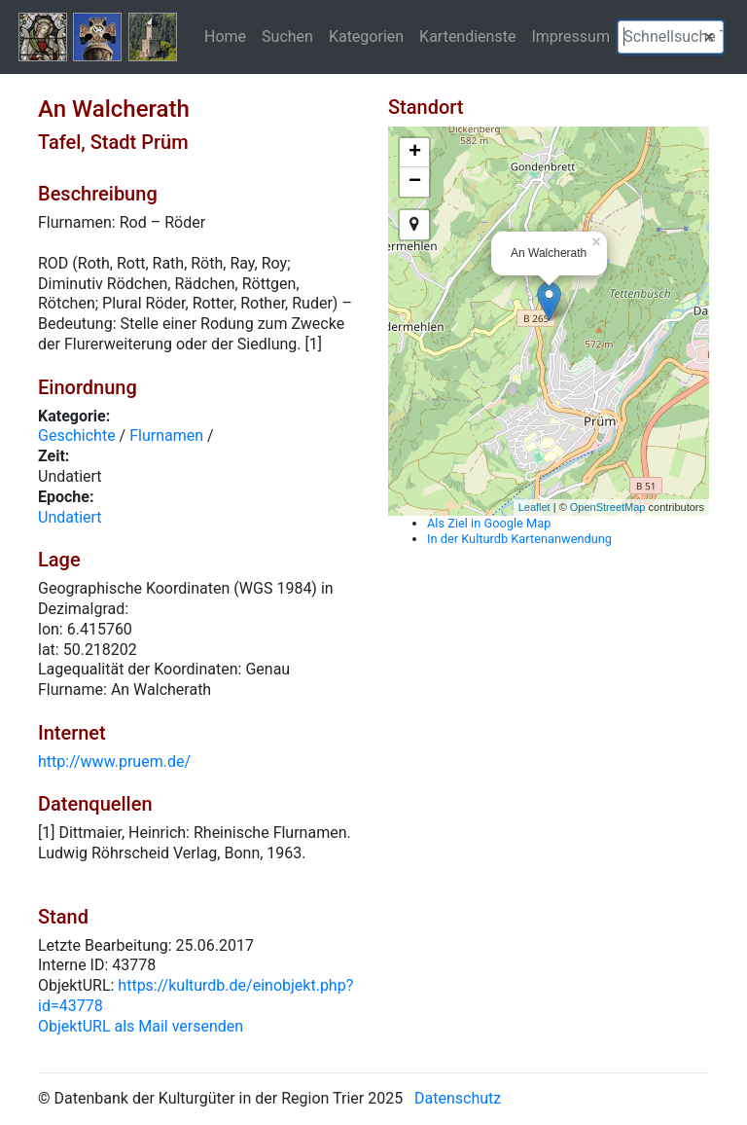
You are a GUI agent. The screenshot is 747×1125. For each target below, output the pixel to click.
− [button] (415, 182)
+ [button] (415, 152)
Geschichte (77, 435)
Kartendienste (467, 36)
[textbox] (671, 37)
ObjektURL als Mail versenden (140, 1026)
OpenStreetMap (608, 507)
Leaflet (534, 507)
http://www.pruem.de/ (114, 761)
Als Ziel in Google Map (489, 523)
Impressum (570, 36)
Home (225, 36)
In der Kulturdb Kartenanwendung (519, 538)
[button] (709, 37)
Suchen (287, 36)
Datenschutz (457, 1098)
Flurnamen (166, 435)
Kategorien (366, 36)
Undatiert (70, 517)
